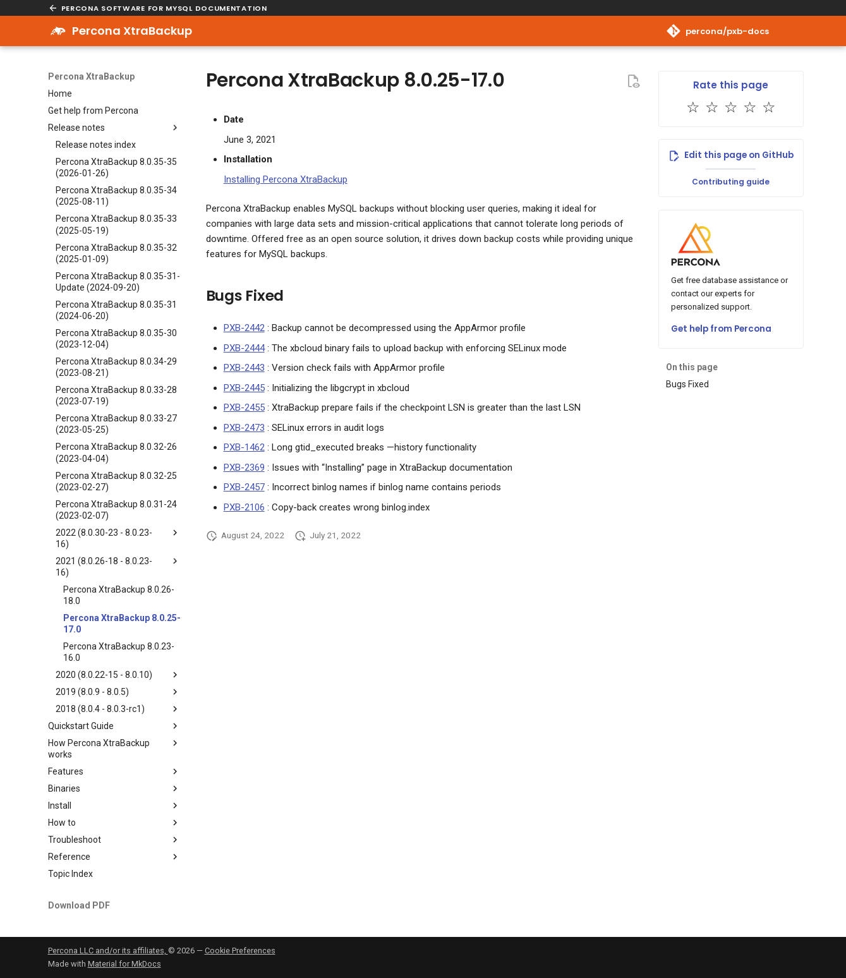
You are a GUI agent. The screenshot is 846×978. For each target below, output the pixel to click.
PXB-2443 (244, 367)
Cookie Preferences (240, 950)
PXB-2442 (244, 328)
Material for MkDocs (124, 964)
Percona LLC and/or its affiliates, (108, 950)
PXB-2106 (244, 507)
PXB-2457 (244, 487)
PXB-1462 (244, 447)
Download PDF (79, 905)
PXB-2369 (244, 467)
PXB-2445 (244, 388)
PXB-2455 (244, 407)
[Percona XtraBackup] (58, 31)
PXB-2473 (244, 427)
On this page (692, 367)
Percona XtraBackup (91, 76)
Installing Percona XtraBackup (285, 179)
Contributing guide (731, 181)
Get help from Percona (721, 329)
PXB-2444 (244, 348)
